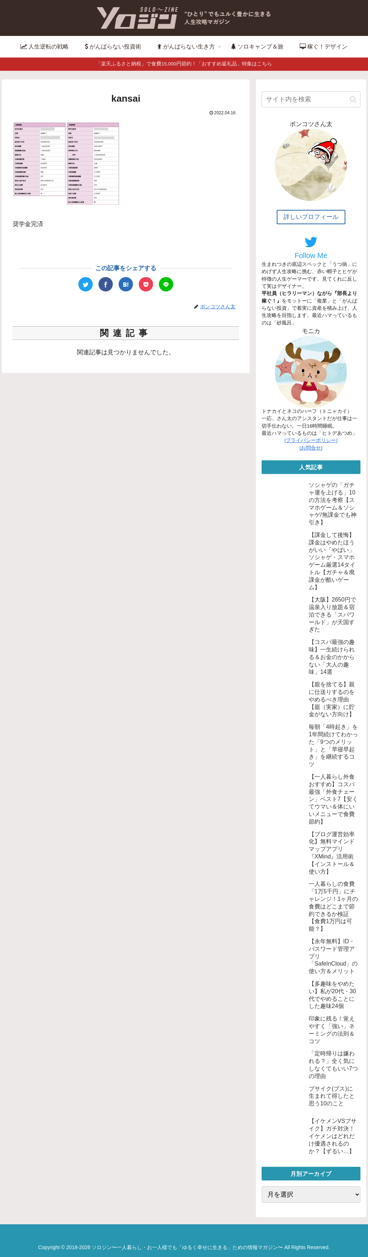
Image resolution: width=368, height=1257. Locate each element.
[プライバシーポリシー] (311, 440)
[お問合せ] (311, 448)
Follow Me (311, 247)
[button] (353, 99)
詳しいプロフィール (311, 216)
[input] (311, 99)
